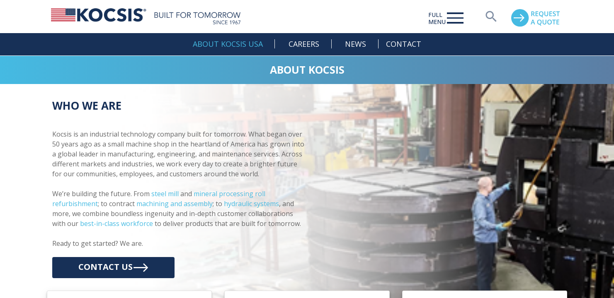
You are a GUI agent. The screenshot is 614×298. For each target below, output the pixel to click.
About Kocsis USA (228, 44)
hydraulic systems (251, 203)
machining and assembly (174, 203)
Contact (403, 44)
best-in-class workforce (116, 223)
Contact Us (113, 268)
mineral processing (223, 193)
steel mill (165, 193)
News (355, 44)
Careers (304, 44)
